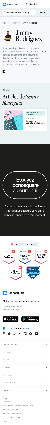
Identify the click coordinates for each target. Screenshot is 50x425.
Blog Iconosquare (10, 23)
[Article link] (25, 120)
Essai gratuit (31, 4)
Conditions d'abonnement (12, 413)
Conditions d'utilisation (11, 409)
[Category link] (35, 113)
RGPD (5, 421)
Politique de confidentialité (12, 417)
